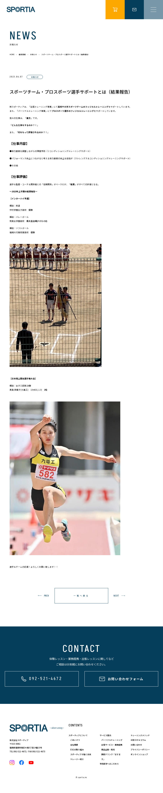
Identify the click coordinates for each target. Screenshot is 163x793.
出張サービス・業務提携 (111, 744)
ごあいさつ (75, 739)
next (116, 596)
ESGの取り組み (77, 749)
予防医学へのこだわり (109, 763)
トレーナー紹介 (77, 759)
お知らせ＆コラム (138, 739)
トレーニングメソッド (140, 735)
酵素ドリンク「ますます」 (110, 757)
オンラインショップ (139, 754)
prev (46, 596)
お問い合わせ (136, 744)
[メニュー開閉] (153, 9)
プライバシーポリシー (140, 749)
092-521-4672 (19, 751)
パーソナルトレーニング (111, 739)
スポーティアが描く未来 (80, 754)
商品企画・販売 (108, 749)
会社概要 (74, 744)
